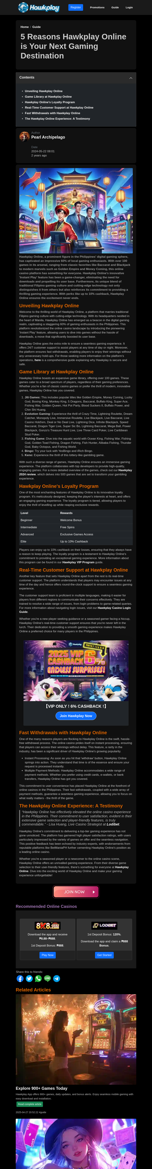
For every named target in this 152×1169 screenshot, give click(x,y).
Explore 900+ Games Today (41, 1088)
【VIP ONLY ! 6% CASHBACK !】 (76, 706)
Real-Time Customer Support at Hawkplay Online (59, 107)
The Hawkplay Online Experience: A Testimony (57, 118)
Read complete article (29, 1104)
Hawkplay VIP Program (78, 562)
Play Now (47, 955)
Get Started (104, 955)
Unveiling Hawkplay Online (43, 91)
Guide (115, 7)
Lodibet (113, 824)
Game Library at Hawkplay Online (48, 96)
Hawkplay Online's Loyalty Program (50, 102)
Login (129, 7)
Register (76, 7)
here (38, 360)
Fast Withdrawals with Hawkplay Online (52, 113)
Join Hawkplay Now (76, 716)
